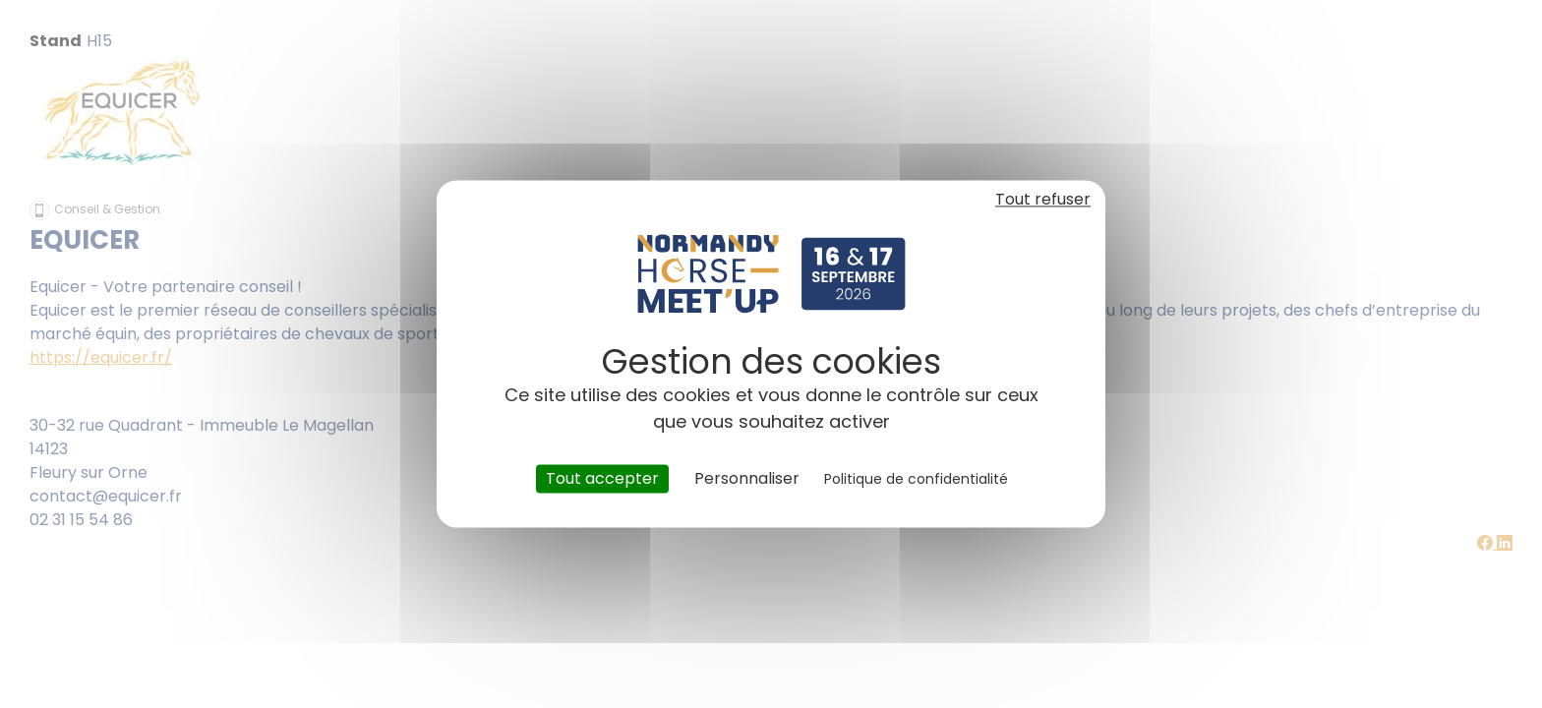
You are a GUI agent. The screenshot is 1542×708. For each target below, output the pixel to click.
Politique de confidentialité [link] (916, 479)
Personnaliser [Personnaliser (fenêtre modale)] (747, 478)
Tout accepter (602, 478)
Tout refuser (1043, 199)
